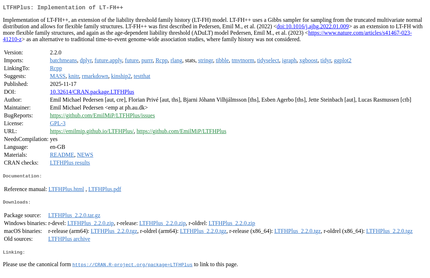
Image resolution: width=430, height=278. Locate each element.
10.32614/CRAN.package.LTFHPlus (92, 93)
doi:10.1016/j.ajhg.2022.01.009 (313, 28)
